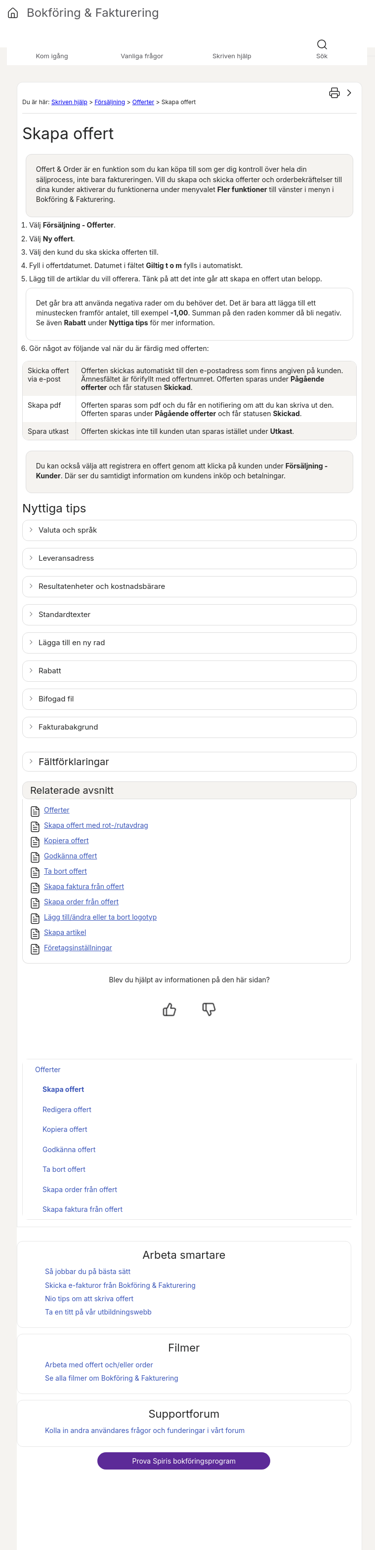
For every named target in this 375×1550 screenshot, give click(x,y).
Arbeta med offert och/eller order (99, 1364)
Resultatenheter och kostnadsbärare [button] (102, 586)
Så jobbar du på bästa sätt (87, 1271)
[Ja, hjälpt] (169, 1009)
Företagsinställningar (78, 947)
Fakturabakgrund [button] (68, 727)
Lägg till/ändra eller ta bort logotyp (100, 917)
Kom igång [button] (52, 56)
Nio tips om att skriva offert (89, 1298)
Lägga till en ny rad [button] (72, 642)
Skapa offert (63, 1089)
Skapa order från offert (81, 901)
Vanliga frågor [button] (142, 56)
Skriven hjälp (69, 102)
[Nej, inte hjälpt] (209, 1009)
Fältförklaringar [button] (74, 762)
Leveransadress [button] (66, 558)
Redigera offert (66, 1109)
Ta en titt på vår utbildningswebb (98, 1312)
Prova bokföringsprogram (184, 1461)
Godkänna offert (70, 856)
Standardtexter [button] (64, 614)
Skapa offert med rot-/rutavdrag (96, 825)
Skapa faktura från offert (84, 886)
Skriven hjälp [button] (231, 56)
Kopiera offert (66, 840)
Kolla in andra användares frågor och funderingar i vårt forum (145, 1430)
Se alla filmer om (111, 1378)
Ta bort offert (65, 871)
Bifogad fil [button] (56, 698)
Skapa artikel (65, 932)
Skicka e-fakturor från (120, 1285)
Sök (322, 56)
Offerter (143, 102)
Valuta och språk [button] (68, 530)
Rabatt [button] (50, 670)
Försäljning (109, 102)
